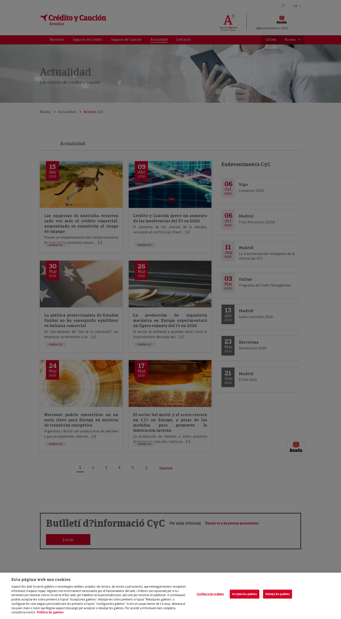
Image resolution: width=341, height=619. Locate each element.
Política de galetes (50, 612)
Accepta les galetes (244, 594)
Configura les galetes (210, 594)
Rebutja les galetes (277, 594)
